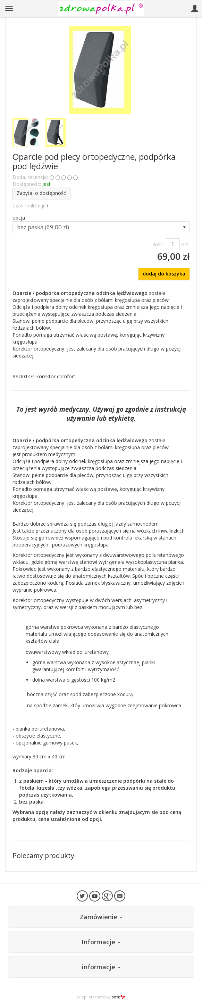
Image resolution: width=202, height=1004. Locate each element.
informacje (101, 967)
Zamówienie (101, 917)
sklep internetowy (101, 996)
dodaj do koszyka (164, 273)
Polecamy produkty (43, 855)
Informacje (101, 942)
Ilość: (158, 244)
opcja (18, 217)
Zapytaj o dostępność (41, 193)
